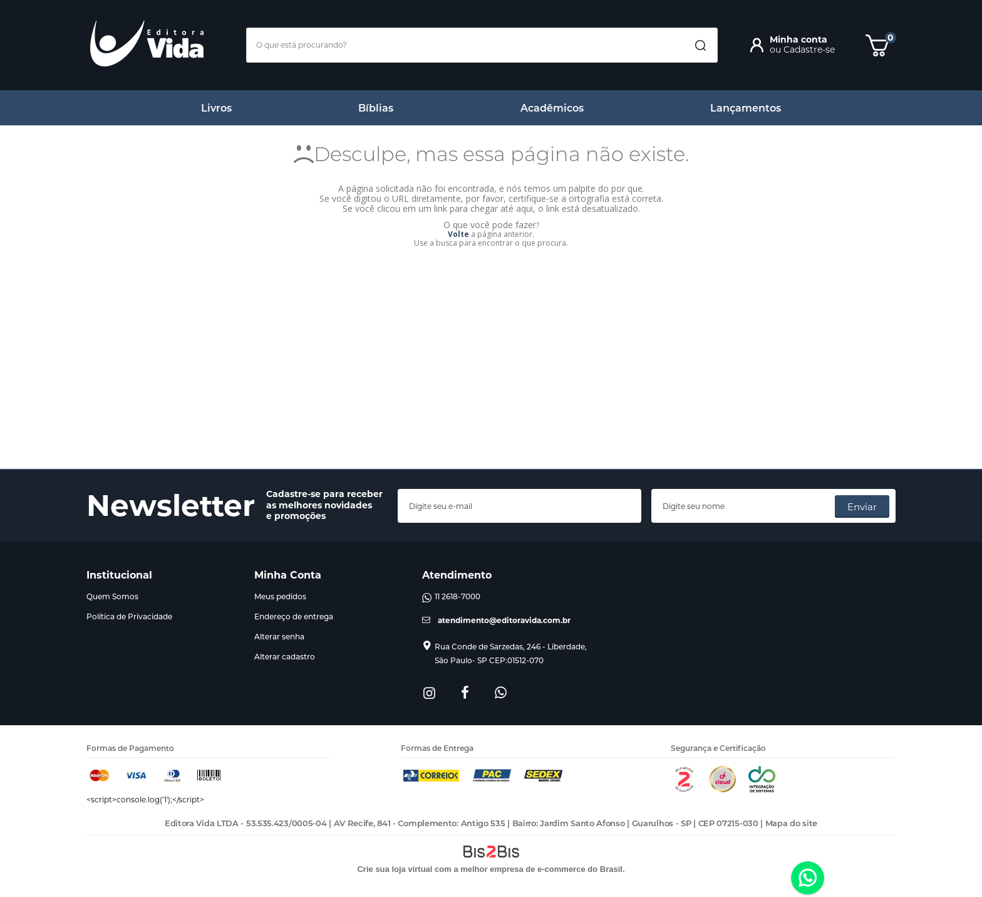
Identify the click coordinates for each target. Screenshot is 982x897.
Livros (216, 108)
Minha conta (798, 39)
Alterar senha (279, 636)
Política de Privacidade (129, 616)
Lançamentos (745, 108)
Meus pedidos (280, 596)
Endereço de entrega (293, 616)
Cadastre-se (809, 49)
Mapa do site (791, 823)
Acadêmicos (552, 108)
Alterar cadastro (284, 656)
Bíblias (375, 108)
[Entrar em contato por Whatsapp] (807, 878)
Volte (458, 234)
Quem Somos (112, 596)
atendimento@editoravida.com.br (504, 620)
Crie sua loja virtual (394, 869)
